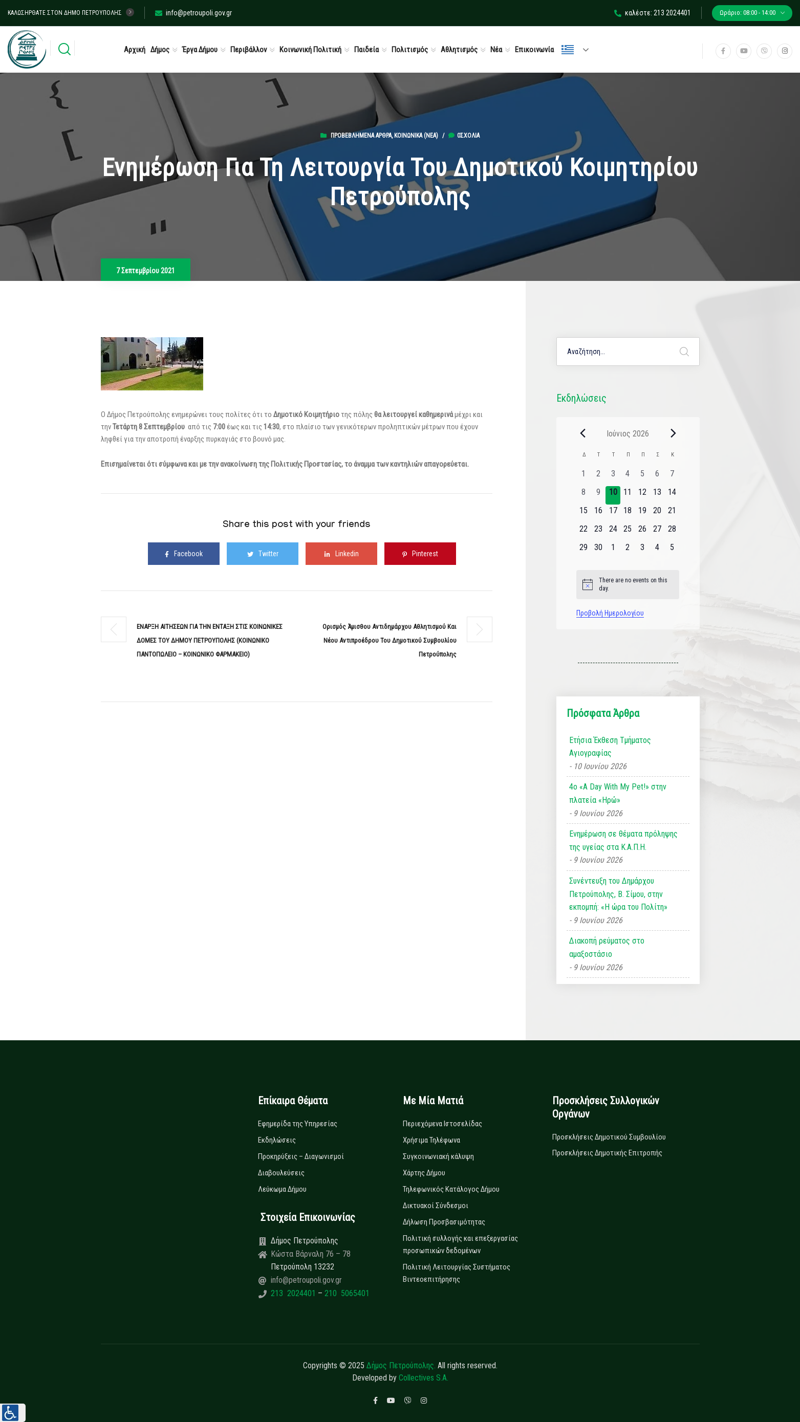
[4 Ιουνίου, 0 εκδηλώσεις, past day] (627, 477)
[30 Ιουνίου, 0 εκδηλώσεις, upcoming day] (598, 550)
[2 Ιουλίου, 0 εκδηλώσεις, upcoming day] (627, 550)
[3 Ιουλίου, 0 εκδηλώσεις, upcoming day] (642, 550)
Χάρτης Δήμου (424, 1172)
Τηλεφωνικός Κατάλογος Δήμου (451, 1189)
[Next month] (673, 433)
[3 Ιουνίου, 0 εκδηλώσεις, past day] (613, 477)
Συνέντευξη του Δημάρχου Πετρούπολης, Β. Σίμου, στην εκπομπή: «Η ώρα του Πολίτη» (618, 894)
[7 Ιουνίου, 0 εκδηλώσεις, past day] (671, 477)
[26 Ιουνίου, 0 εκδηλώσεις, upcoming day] (642, 532)
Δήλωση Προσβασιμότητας (444, 1222)
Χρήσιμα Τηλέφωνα (431, 1140)
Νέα (496, 49)
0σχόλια (464, 135)
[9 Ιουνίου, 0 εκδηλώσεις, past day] (598, 495)
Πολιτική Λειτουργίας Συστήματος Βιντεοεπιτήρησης (456, 1273)
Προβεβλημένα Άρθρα (361, 135)
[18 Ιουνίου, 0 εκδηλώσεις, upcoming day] (627, 514)
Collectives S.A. (423, 1378)
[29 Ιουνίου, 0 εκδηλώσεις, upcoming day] (583, 550)
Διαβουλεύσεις (281, 1172)
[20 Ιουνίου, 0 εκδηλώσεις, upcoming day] (657, 514)
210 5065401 (346, 1293)
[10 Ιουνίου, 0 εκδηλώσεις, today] (613, 495)
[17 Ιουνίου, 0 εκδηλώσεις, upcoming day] (613, 514)
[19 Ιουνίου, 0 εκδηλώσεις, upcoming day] (642, 514)
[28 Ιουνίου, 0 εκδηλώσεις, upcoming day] (671, 532)
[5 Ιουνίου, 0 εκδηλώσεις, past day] (642, 477)
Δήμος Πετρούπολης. (401, 1365)
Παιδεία (366, 49)
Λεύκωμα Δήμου (282, 1189)
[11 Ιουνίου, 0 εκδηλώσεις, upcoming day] (627, 495)
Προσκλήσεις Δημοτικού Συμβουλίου (609, 1137)
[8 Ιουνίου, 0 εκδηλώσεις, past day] (583, 495)
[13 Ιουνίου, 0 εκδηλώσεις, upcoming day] (657, 495)
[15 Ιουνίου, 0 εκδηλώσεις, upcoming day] (583, 514)
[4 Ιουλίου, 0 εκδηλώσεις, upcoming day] (657, 550)
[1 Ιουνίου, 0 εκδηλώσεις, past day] (583, 477)
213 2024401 (294, 1293)
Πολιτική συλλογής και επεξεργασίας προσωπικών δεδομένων (460, 1244)
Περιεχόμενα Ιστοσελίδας (442, 1123)
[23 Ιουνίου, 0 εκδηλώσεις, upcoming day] (598, 532)
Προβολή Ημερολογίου (610, 613)
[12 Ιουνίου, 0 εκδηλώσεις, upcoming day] (642, 495)
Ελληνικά (567, 49)
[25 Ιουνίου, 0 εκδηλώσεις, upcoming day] (627, 532)
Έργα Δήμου (200, 49)
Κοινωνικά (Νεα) (416, 135)
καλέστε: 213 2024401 (652, 13)
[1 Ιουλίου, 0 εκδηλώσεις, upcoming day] (613, 550)
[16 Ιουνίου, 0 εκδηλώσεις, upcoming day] (598, 514)
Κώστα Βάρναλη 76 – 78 (311, 1254)
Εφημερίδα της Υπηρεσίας (297, 1123)
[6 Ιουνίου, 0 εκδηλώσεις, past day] (657, 477)
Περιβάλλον (248, 49)
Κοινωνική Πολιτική (310, 49)
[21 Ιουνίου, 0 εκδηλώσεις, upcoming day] (671, 514)
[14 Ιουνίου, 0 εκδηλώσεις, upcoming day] (671, 495)
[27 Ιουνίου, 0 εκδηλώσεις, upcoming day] (657, 532)
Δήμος (159, 49)
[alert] (627, 584)
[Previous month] (582, 433)
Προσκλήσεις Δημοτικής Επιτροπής (607, 1152)
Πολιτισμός (410, 49)
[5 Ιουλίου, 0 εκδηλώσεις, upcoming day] (671, 550)
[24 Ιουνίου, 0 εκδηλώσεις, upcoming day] (613, 532)
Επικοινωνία (534, 49)
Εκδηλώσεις (277, 1140)
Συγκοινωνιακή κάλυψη (438, 1156)
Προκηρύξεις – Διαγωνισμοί (301, 1156)
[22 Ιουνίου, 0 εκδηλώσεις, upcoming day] (583, 532)
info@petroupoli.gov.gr (193, 13)
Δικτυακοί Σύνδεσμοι (435, 1205)
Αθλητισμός (459, 49)
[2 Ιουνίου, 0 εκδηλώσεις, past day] (598, 477)
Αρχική (134, 49)
